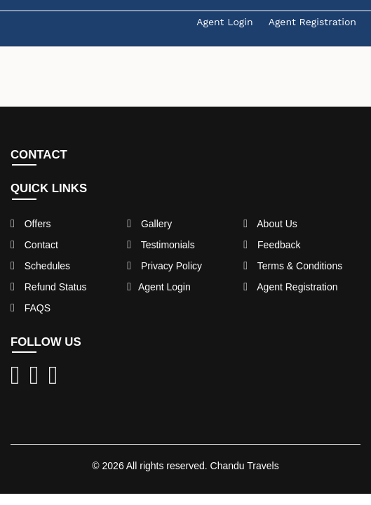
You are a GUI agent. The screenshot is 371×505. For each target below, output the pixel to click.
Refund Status (48, 286)
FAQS (30, 308)
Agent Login (224, 21)
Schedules (40, 265)
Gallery (149, 223)
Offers (31, 223)
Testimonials (161, 244)
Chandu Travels (244, 465)
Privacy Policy (164, 265)
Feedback (271, 244)
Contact (34, 244)
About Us (270, 223)
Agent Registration (312, 21)
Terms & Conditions (292, 265)
